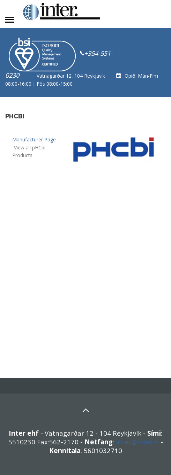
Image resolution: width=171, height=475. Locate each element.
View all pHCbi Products (28, 151)
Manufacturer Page (34, 139)
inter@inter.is (137, 441)
